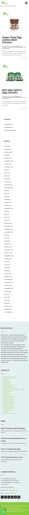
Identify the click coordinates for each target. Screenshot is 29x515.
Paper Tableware (8, 391)
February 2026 (8, 152)
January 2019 (8, 309)
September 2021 (9, 232)
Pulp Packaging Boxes (10, 403)
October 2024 (8, 164)
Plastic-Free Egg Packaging (10, 449)
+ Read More (23, 57)
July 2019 (7, 294)
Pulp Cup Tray (8, 395)
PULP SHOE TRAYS (9, 407)
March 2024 (8, 181)
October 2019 (8, 285)
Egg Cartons (7, 384)
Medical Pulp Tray (9, 386)
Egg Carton (7, 382)
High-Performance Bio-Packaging (13, 428)
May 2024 (7, 176)
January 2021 (8, 247)
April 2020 (7, 270)
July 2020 (7, 261)
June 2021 (7, 235)
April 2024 (7, 179)
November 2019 (9, 282)
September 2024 (9, 167)
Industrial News (19, 47)
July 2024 (7, 170)
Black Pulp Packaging (10, 377)
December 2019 (9, 279)
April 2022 (7, 220)
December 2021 (9, 226)
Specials (6, 412)
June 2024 (7, 173)
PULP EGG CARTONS (9, 396)
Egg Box (6, 379)
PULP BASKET (8, 393)
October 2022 (8, 205)
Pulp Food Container (9, 399)
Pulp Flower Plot (8, 398)
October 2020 (8, 253)
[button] (3, 511)
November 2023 (9, 187)
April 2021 (7, 241)
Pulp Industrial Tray (9, 402)
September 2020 (9, 256)
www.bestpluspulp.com (10, 493)
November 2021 (9, 229)
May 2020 (7, 267)
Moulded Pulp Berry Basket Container (14, 389)
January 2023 (8, 202)
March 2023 (8, 199)
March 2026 (8, 149)
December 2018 (9, 312)
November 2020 (9, 250)
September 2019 (9, 288)
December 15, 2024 (7, 96)
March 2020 (8, 273)
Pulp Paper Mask (8, 405)
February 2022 (8, 223)
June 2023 (7, 193)
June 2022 (7, 214)
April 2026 (7, 146)
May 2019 (7, 300)
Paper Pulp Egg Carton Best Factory (11, 39)
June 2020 (7, 264)
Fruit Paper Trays (8, 385)
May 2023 (7, 196)
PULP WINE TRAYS (9, 410)
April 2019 (7, 303)
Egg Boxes (7, 381)
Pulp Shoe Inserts (8, 406)
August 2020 (8, 258)
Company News (12, 47)
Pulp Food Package (9, 400)
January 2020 (8, 276)
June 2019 (7, 297)
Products (6, 392)
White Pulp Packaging (10, 413)
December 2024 (9, 161)
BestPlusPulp (17, 46)
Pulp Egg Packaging (10, 130)
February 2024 (8, 184)
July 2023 (7, 190)
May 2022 (7, 217)
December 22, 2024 (7, 46)
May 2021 (7, 238)
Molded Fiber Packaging (10, 388)
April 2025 (7, 155)
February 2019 (8, 306)
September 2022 (9, 208)
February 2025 (8, 158)
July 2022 (7, 211)
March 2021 (8, 244)
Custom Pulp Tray (9, 378)
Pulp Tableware (8, 409)
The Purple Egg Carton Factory (12, 457)
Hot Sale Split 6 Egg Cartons (12, 91)
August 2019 (8, 291)
